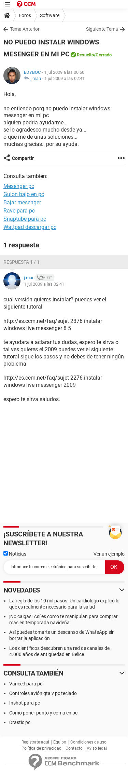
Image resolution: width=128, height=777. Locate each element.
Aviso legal (97, 748)
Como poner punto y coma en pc (43, 712)
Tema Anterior (25, 29)
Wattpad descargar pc (29, 227)
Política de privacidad (41, 748)
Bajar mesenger (22, 202)
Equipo (59, 742)
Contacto (74, 748)
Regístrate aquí (35, 742)
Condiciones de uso (88, 742)
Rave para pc (19, 210)
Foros (25, 15)
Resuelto (85, 54)
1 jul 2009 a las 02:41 (64, 78)
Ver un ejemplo (109, 554)
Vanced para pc (25, 683)
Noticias (14, 554)
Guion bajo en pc (23, 194)
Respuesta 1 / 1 (21, 262)
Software (49, 15)
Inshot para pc (24, 703)
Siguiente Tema (102, 29)
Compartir (23, 158)
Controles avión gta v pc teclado (43, 693)
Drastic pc (19, 722)
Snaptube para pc (24, 219)
